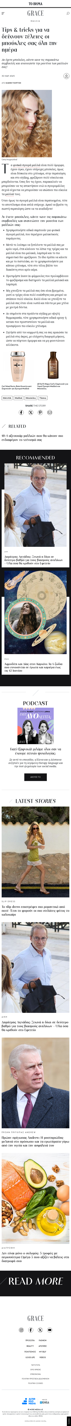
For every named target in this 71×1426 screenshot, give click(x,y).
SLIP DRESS (9, 902)
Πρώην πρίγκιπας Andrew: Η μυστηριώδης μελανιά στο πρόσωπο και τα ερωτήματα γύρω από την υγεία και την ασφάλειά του (35, 1141)
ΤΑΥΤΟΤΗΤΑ (35, 1365)
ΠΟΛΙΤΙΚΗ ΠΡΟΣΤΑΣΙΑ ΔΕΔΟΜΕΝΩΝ (35, 1379)
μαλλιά (9, 194)
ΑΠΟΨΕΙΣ (43, 1346)
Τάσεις (42, 398)
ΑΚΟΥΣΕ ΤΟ (35, 777)
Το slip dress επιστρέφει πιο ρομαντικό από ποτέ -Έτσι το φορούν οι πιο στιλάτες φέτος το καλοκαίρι (35, 910)
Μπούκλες (31, 398)
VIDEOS (42, 1358)
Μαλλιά (18, 398)
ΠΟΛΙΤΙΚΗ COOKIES (35, 1383)
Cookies (69, 1421)
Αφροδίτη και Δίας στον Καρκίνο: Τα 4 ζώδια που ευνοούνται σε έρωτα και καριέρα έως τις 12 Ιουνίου (33, 667)
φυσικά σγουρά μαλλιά (26, 165)
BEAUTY (30, 1346)
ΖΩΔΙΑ (6, 659)
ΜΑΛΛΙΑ (35, 21)
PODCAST (35, 704)
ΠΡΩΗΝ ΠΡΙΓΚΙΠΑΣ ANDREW (19, 1132)
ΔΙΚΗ (6, 552)
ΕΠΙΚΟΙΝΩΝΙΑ (35, 1374)
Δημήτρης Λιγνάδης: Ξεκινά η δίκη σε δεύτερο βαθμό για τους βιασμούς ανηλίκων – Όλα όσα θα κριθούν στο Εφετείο (33, 560)
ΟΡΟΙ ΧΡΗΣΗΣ (35, 1370)
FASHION (42, 1341)
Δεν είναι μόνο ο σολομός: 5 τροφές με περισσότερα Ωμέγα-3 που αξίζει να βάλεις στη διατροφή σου (35, 1257)
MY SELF (42, 1352)
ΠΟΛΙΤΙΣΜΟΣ (30, 1352)
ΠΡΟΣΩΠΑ (30, 1341)
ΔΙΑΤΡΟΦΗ (8, 1248)
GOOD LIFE (30, 1358)
